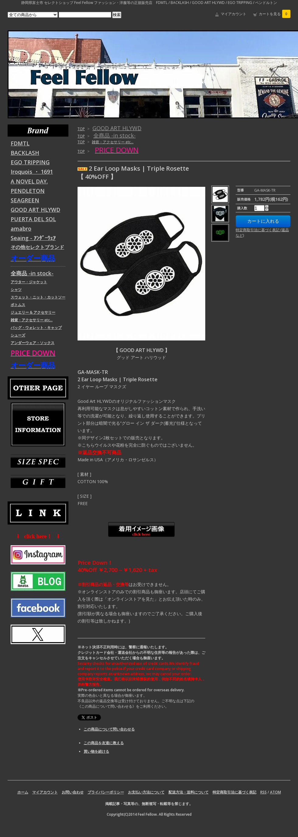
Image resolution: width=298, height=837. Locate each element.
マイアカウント (233, 13)
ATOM (275, 792)
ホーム (22, 792)
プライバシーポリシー (106, 792)
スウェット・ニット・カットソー (38, 297)
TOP (81, 128)
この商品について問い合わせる (109, 729)
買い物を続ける (96, 751)
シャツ (16, 289)
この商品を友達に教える (104, 742)
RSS (263, 792)
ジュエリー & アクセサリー (33, 312)
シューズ (18, 335)
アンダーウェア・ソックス (32, 342)
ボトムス (18, 304)
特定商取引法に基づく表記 (234, 792)
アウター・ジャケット (29, 281)
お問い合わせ (73, 792)
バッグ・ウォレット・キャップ (36, 327)
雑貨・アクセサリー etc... (112, 142)
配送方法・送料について (188, 792)
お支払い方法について (146, 792)
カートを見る (274, 13)
